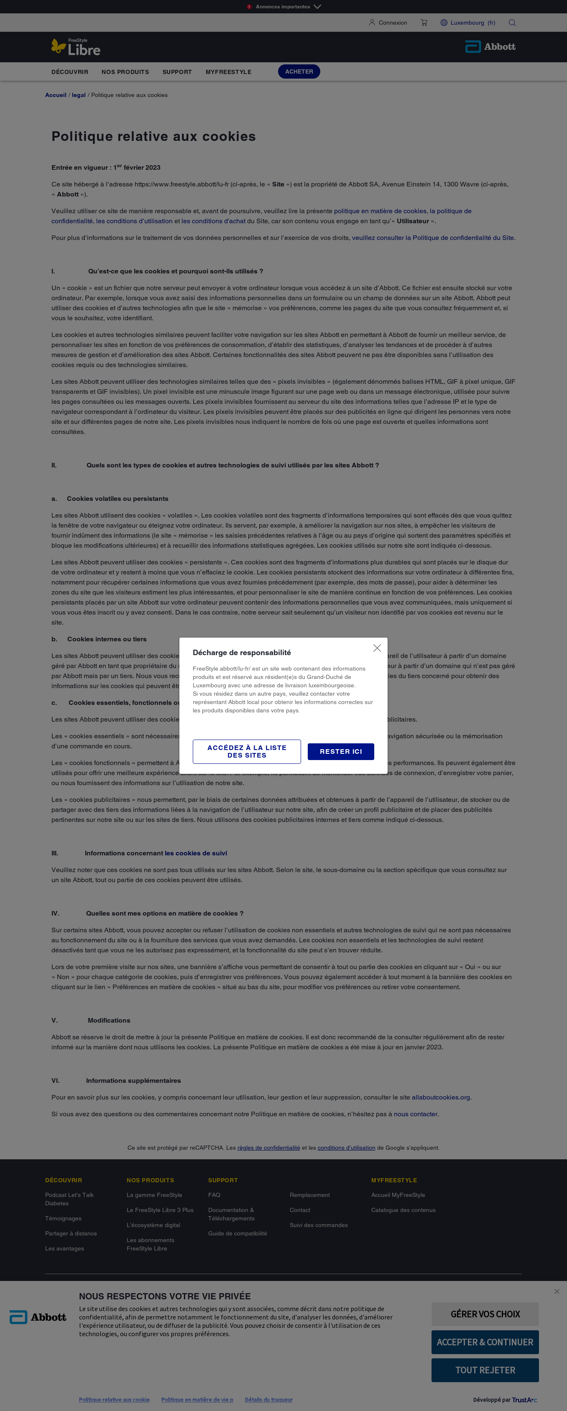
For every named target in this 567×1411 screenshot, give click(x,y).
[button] (341, 751)
